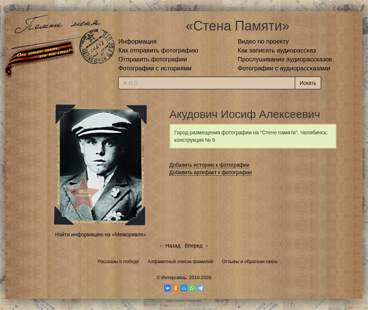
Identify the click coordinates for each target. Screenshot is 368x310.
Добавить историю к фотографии (210, 165)
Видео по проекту (263, 41)
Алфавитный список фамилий (180, 261)
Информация (137, 41)
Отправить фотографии (152, 59)
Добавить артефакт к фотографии (211, 172)
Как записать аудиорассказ (277, 50)
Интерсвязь (174, 277)
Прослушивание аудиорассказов (285, 59)
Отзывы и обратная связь (250, 261)
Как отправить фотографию (158, 50)
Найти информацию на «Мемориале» (100, 234)
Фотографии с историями (154, 68)
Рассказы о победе (118, 261)
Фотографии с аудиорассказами (284, 68)
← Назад (169, 246)
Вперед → (197, 246)
